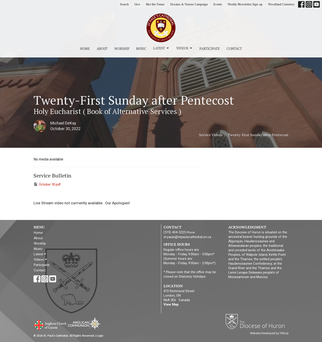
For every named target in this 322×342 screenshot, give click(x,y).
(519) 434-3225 (174, 232)
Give (137, 4)
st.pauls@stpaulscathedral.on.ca (187, 237)
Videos (184, 48)
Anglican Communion (84, 323)
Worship (121, 48)
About (102, 48)
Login (100, 335)
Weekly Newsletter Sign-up (245, 4)
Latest (161, 48)
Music (141, 48)
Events (217, 4)
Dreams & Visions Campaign (189, 4)
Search (124, 4)
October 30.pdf (47, 184)
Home (85, 48)
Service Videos (210, 134)
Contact (234, 48)
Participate (209, 48)
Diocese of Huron (257, 321)
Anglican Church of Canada (50, 324)
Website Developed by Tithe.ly (269, 333)
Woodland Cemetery (281, 4)
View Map (171, 304)
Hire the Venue (155, 4)
